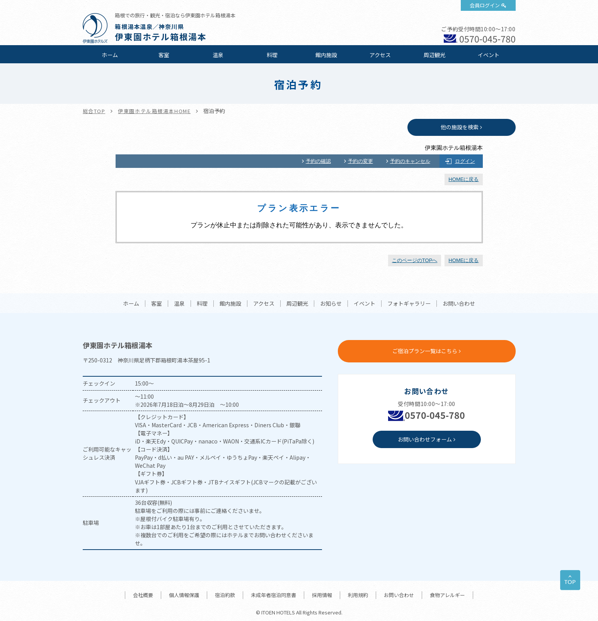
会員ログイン (485, 5)
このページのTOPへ (415, 260)
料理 (272, 55)
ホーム (110, 55)
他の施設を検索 (460, 127)
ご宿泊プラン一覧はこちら (424, 351)
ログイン (465, 161)
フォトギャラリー (409, 303)
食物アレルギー (447, 595)
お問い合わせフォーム (425, 439)
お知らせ (331, 303)
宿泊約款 (225, 595)
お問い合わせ (459, 303)
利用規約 (358, 595)
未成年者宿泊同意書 (273, 595)
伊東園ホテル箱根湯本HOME (154, 111)
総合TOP (94, 111)
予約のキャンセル (410, 161)
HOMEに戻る (463, 179)
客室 (163, 55)
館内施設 (326, 55)
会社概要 (143, 595)
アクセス (380, 55)
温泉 (218, 55)
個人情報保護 (184, 595)
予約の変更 (360, 161)
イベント (488, 55)
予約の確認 (318, 161)
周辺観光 (434, 55)
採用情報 (322, 595)
